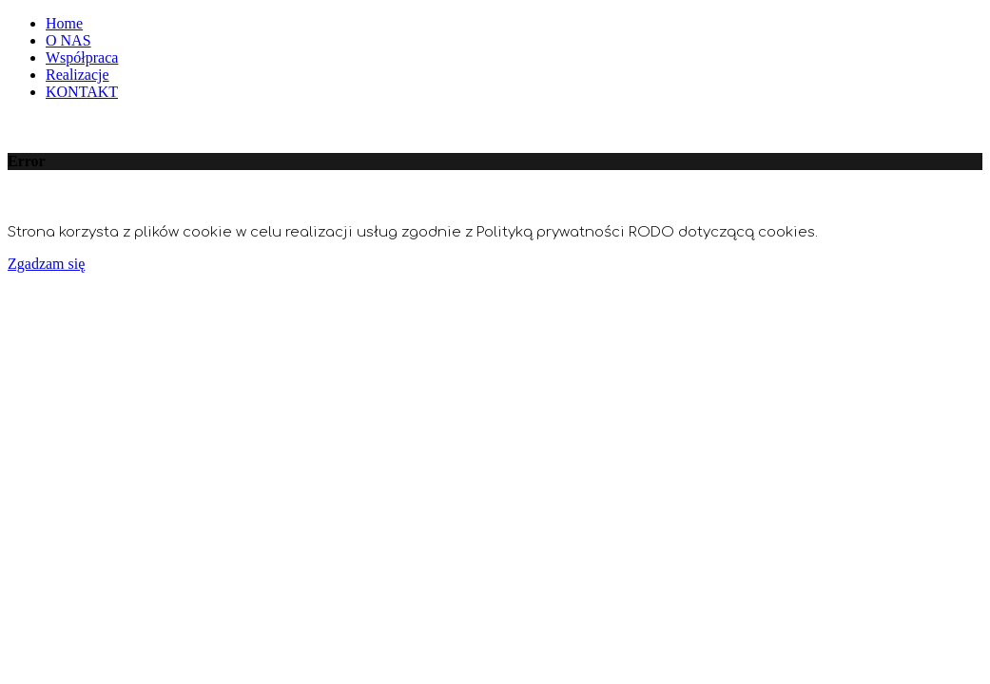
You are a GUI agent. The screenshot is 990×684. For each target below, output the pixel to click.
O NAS (68, 40)
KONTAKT (82, 92)
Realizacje (77, 74)
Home (64, 23)
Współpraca (82, 57)
